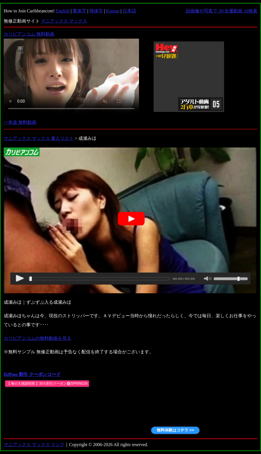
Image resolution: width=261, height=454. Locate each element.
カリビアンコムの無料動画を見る (37, 338)
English (63, 10)
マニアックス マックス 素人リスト (39, 138)
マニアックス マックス (64, 21)
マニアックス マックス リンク (34, 444)
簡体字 (96, 10)
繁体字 (79, 10)
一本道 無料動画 (20, 122)
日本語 (129, 10)
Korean (112, 10)
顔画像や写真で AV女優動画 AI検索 (221, 10)
